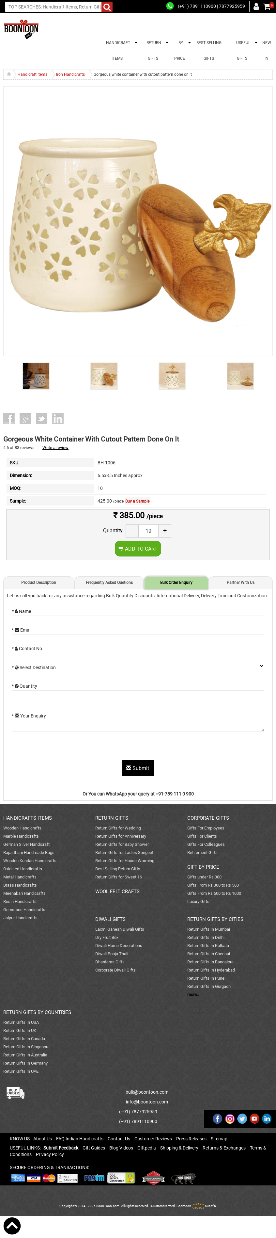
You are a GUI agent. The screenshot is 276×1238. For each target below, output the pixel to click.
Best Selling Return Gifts (117, 868)
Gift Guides (94, 1147)
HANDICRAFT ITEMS (117, 50)
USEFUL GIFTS (242, 50)
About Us (42, 1138)
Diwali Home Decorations (118, 945)
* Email (21, 630)
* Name (21, 611)
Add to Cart (138, 549)
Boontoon (183, 1206)
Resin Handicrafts (20, 901)
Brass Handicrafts (20, 885)
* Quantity (24, 686)
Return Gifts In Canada (24, 1038)
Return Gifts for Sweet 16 (118, 877)
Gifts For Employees (205, 828)
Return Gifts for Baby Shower (122, 844)
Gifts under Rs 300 (204, 877)
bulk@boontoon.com (147, 1092)
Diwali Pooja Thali (111, 953)
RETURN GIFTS (153, 50)
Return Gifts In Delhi (205, 937)
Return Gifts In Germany (25, 1063)
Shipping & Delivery (179, 1147)
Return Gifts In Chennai (208, 953)
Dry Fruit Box (106, 937)
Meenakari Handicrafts (24, 893)
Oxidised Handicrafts (22, 868)
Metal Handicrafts (20, 877)
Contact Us (119, 1138)
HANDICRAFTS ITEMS (27, 818)
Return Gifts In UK (19, 1030)
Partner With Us (240, 582)
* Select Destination (34, 667)
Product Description (38, 582)
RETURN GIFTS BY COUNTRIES (37, 1012)
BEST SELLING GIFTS (209, 50)
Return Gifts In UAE (20, 1071)
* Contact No (27, 648)
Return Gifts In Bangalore (210, 961)
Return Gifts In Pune (205, 978)
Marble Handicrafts (21, 836)
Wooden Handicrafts (22, 828)
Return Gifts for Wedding (118, 828)
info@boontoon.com (147, 1101)
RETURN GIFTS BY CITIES (215, 919)
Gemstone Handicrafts (24, 909)
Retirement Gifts (202, 852)
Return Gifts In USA (21, 1022)
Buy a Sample (137, 501)
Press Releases (191, 1138)
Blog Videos (121, 1147)
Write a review (55, 447)
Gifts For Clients (202, 836)
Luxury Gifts (198, 901)
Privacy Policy (50, 1154)
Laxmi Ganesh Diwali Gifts (119, 929)
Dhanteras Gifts (110, 961)
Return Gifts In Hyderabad (211, 970)
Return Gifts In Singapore (26, 1046)
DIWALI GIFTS (110, 919)
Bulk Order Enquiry (176, 582)
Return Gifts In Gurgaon (209, 986)
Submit (138, 768)
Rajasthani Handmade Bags (28, 852)
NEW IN (266, 50)
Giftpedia (146, 1147)
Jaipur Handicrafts (20, 917)
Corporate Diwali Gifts (115, 970)
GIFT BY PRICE (203, 867)
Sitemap (219, 1138)
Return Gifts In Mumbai (208, 929)
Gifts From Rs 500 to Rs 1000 (214, 893)
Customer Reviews (153, 1138)
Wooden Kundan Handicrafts (29, 860)
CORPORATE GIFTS (208, 818)
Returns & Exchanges (224, 1147)
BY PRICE (179, 50)
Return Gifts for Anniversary (120, 836)
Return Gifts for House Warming (124, 860)
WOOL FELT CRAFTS (117, 891)
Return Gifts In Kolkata (208, 945)
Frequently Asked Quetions (109, 582)
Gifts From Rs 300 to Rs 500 (213, 885)
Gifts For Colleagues (206, 844)
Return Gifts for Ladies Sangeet (124, 852)
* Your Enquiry (29, 715)
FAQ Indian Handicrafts (79, 1138)
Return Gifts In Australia (25, 1055)
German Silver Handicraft (26, 844)
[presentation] (61, 747)
